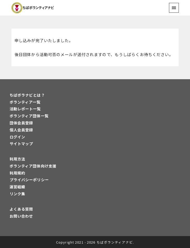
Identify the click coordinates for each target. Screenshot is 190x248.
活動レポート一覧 (25, 108)
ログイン (17, 136)
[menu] (174, 7)
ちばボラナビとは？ (27, 95)
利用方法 (17, 159)
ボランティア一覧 (25, 102)
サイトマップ (21, 143)
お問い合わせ (21, 216)
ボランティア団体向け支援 (33, 166)
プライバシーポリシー (29, 179)
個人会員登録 (21, 129)
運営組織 (17, 186)
